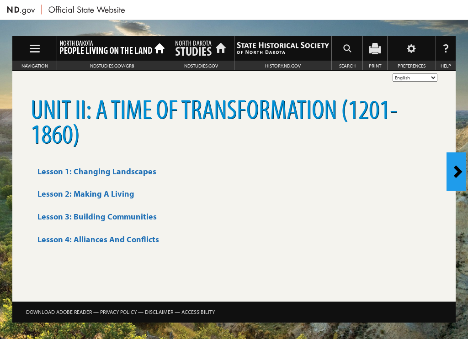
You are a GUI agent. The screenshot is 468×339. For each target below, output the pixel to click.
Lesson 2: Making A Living (85, 193)
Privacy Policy (118, 311)
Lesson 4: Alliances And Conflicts (98, 239)
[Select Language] (415, 77)
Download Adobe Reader (59, 311)
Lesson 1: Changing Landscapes (96, 171)
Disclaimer (159, 311)
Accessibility (198, 311)
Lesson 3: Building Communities (97, 216)
